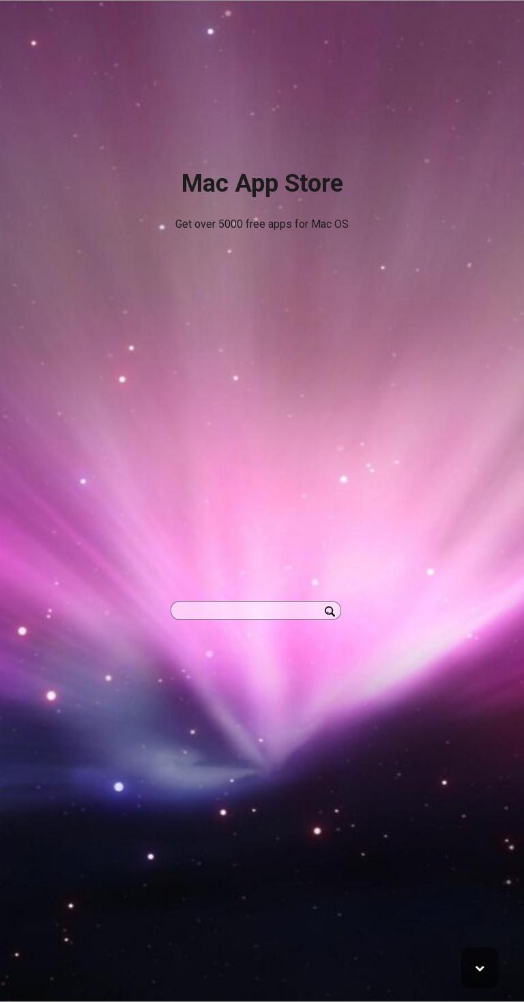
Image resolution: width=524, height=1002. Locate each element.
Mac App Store (262, 183)
